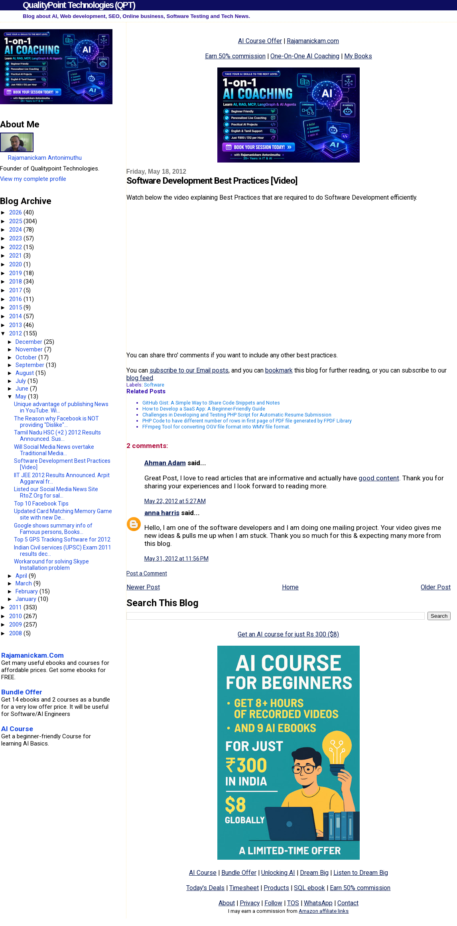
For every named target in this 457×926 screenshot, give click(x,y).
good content (379, 478)
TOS (293, 903)
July (22, 381)
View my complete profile (33, 178)
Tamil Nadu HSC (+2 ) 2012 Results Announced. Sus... (57, 435)
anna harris (161, 513)
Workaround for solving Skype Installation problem (51, 564)
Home (290, 587)
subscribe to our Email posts (189, 370)
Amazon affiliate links (324, 911)
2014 (16, 316)
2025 (16, 221)
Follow (273, 903)
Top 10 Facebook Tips (41, 503)
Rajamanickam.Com (32, 655)
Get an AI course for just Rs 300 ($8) (288, 634)
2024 (16, 229)
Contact (348, 903)
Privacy (250, 903)
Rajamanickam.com (313, 41)
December (30, 342)
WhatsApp (318, 903)
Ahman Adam (165, 463)
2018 (16, 281)
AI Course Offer (260, 41)
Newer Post (143, 587)
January (27, 599)
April (22, 576)
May (22, 396)
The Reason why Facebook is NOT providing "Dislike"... (56, 421)
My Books (358, 56)
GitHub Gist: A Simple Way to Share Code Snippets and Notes (211, 403)
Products (276, 888)
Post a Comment (146, 573)
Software (154, 385)
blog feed (139, 378)
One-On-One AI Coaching (304, 56)
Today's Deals (205, 888)
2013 (16, 325)
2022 (16, 247)
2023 (16, 238)
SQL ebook (309, 888)
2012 (16, 333)
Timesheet (244, 888)
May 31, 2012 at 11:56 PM (176, 558)
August (25, 373)
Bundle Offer (238, 872)
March (24, 583)
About (227, 903)
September (31, 365)
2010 (16, 616)
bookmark (279, 370)
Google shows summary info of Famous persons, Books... (53, 528)
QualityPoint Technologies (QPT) (79, 5)
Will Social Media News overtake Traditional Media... (54, 450)
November (30, 349)
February (27, 591)
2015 (16, 307)
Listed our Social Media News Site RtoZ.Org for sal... (56, 492)
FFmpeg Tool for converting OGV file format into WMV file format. (216, 427)
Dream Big (314, 872)
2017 (16, 290)
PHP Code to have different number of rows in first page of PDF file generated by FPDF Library (247, 421)
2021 (16, 255)
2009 (16, 624)
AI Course (203, 872)
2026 (16, 212)
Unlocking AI (278, 872)
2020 (16, 264)
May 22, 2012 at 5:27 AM (175, 501)
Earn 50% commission (235, 56)
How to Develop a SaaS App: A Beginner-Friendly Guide (203, 409)
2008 (16, 633)
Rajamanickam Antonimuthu (45, 157)
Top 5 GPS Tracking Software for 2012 (62, 539)
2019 (16, 273)
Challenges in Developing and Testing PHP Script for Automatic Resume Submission (236, 415)
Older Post (436, 587)
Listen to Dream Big (360, 872)
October (27, 357)
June (23, 388)
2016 (16, 299)
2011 (16, 607)
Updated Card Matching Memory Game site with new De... (63, 514)
